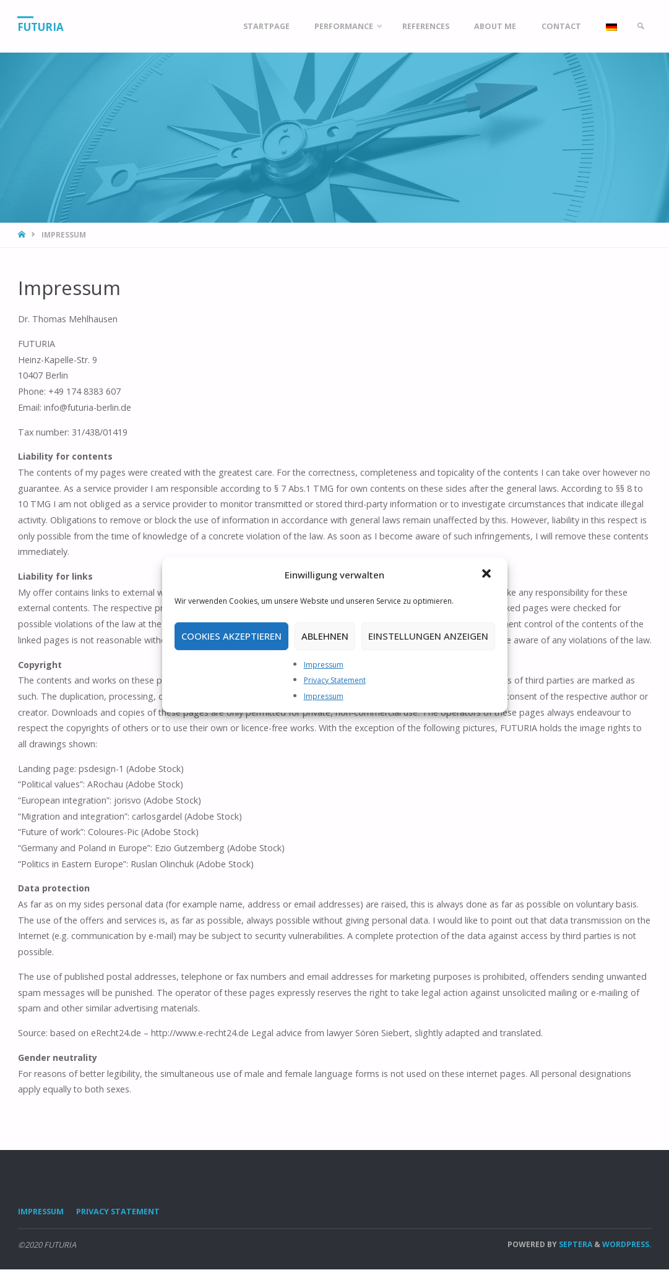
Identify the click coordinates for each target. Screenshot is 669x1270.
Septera (574, 1244)
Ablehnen (324, 636)
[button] (487, 574)
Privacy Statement (335, 680)
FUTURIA (41, 27)
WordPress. (627, 1244)
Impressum (323, 664)
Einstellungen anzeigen (428, 636)
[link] (639, 26)
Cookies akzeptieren (231, 636)
